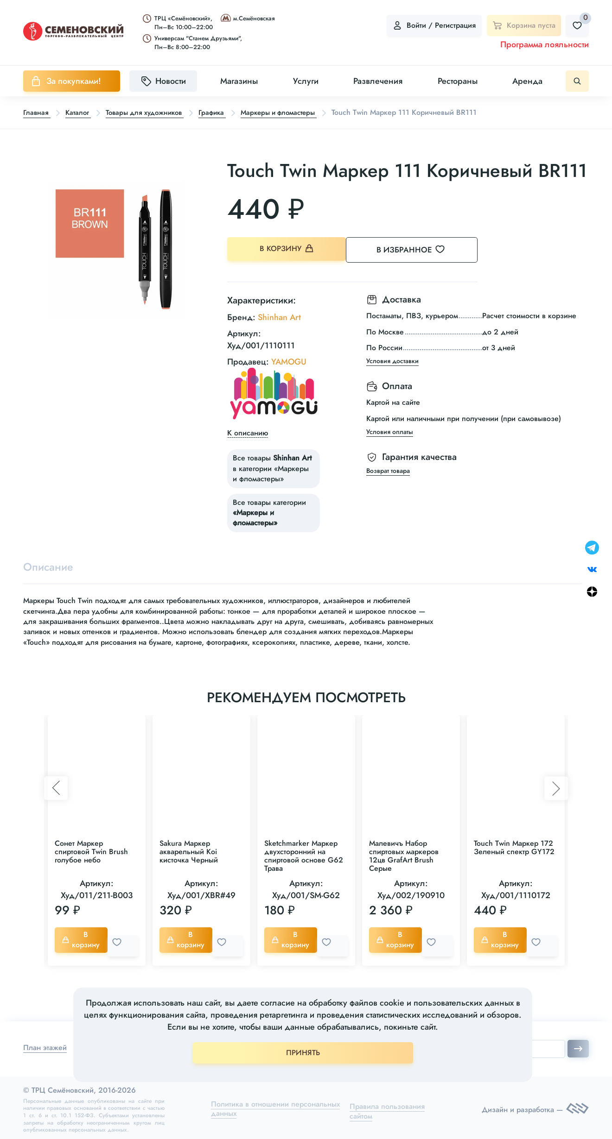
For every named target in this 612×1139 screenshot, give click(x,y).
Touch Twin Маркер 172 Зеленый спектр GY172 (514, 846)
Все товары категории (269, 510)
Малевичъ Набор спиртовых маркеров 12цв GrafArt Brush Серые (404, 855)
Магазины (239, 81)
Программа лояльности (544, 44)
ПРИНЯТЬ (303, 1052)
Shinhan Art (279, 315)
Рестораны (458, 81)
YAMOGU (288, 359)
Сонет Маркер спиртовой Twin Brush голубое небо (91, 851)
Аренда (527, 81)
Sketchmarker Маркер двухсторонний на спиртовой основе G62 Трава (303, 855)
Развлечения (377, 81)
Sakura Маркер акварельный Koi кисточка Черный (188, 851)
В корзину (288, 250)
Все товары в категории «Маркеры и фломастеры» (272, 466)
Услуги (306, 81)
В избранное (422, 250)
